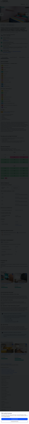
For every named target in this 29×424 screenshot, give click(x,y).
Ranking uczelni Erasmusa (4, 382)
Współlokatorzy (3, 396)
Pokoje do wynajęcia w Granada (7, 372)
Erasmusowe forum (4, 387)
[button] (7, 53)
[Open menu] (1, 1)
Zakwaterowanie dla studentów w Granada (9, 371)
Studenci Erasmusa (4, 384)
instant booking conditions (7, 44)
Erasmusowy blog (3, 389)
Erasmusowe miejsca (4, 392)
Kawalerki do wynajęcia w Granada (8, 370)
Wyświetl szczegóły (6, 48)
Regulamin (2, 404)
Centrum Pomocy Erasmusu (5, 401)
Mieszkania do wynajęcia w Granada (8, 368)
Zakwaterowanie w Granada (7, 367)
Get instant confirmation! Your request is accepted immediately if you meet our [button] (15, 44)
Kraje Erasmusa (3, 378)
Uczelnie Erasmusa (3, 379)
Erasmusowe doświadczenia (5, 390)
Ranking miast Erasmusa (4, 381)
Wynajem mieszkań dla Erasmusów (6, 393)
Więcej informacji (6, 40)
